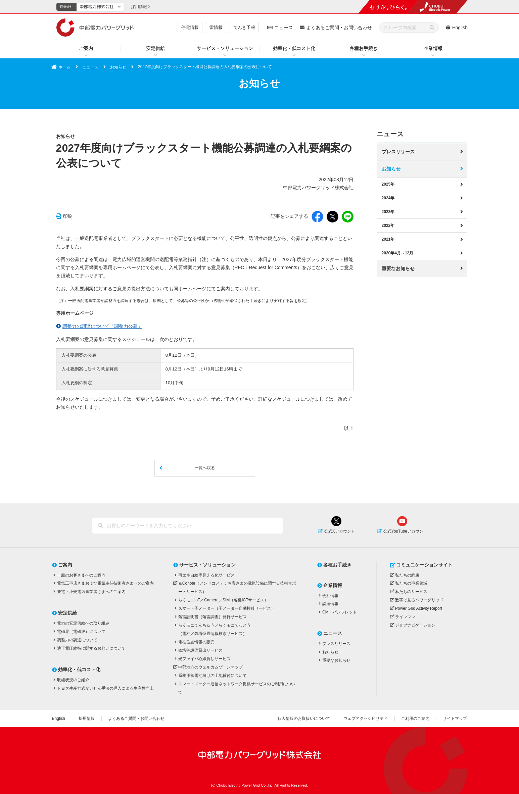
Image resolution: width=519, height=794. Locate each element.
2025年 (388, 184)
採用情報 (87, 718)
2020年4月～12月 (398, 252)
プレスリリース (398, 151)
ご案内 (86, 48)
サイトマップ (455, 718)
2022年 (388, 225)
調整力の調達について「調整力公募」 (102, 326)
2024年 (388, 197)
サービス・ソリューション (225, 48)
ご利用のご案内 (415, 718)
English (460, 27)
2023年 (388, 211)
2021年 (388, 239)
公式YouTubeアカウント (405, 531)
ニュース (283, 27)
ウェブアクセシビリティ (365, 718)
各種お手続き (363, 48)
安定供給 (155, 48)
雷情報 (216, 27)
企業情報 (433, 48)
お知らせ (118, 67)
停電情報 (190, 27)
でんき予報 (244, 27)
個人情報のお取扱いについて (304, 718)
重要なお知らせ (398, 268)
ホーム (64, 67)
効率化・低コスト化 (294, 48)
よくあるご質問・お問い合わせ (339, 27)
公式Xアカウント (339, 531)
